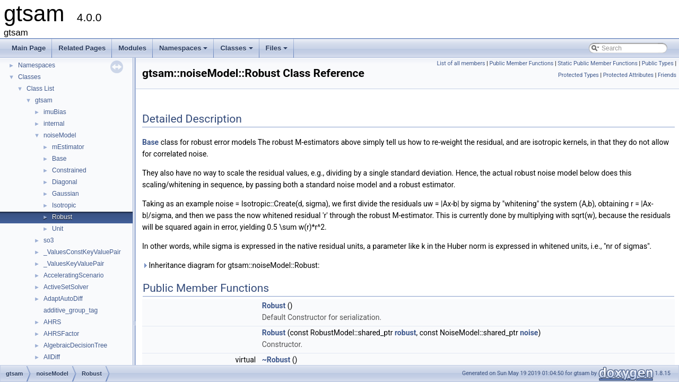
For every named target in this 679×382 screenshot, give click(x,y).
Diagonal (64, 182)
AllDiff (51, 357)
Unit (57, 228)
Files (278, 51)
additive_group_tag (70, 310)
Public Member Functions (521, 63)
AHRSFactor (61, 333)
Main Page (29, 48)
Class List (40, 88)
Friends (667, 75)
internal (53, 123)
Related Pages (82, 48)
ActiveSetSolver (66, 287)
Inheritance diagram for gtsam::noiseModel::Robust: (230, 265)
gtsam (44, 100)
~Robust (276, 359)
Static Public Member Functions (598, 63)
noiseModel (59, 135)
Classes (237, 51)
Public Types (658, 63)
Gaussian (65, 193)
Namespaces (184, 51)
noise (529, 332)
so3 (48, 240)
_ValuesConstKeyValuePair (82, 252)
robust (405, 332)
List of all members (461, 63)
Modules (132, 48)
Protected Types (578, 75)
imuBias (54, 112)
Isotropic (64, 205)
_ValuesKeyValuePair (73, 263)
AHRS (52, 322)
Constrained (69, 170)
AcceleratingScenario (73, 275)
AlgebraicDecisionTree (75, 345)
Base (59, 158)
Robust (62, 217)
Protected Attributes (628, 75)
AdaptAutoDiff (63, 298)
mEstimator (68, 147)
